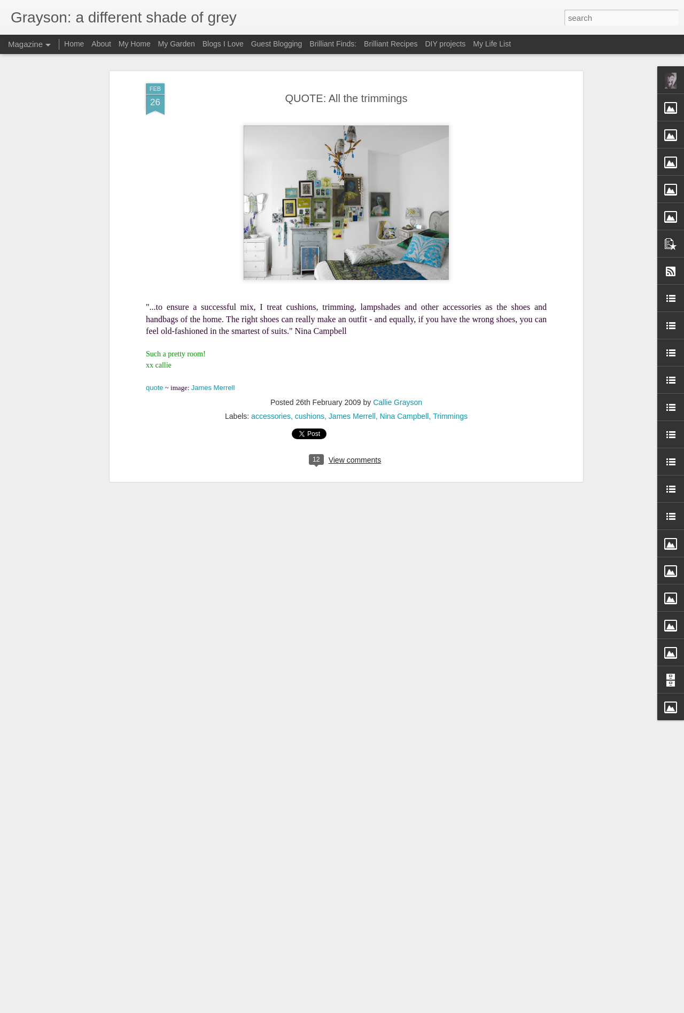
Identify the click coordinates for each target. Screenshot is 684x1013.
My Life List (492, 44)
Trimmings (450, 416)
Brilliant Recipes (390, 44)
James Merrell (352, 416)
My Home (135, 44)
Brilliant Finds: (332, 44)
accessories (271, 416)
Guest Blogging (276, 44)
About (101, 44)
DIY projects (445, 44)
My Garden (176, 44)
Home (74, 44)
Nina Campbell (404, 416)
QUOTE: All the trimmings (346, 98)
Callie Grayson (397, 402)
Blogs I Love (223, 44)
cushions (309, 416)
